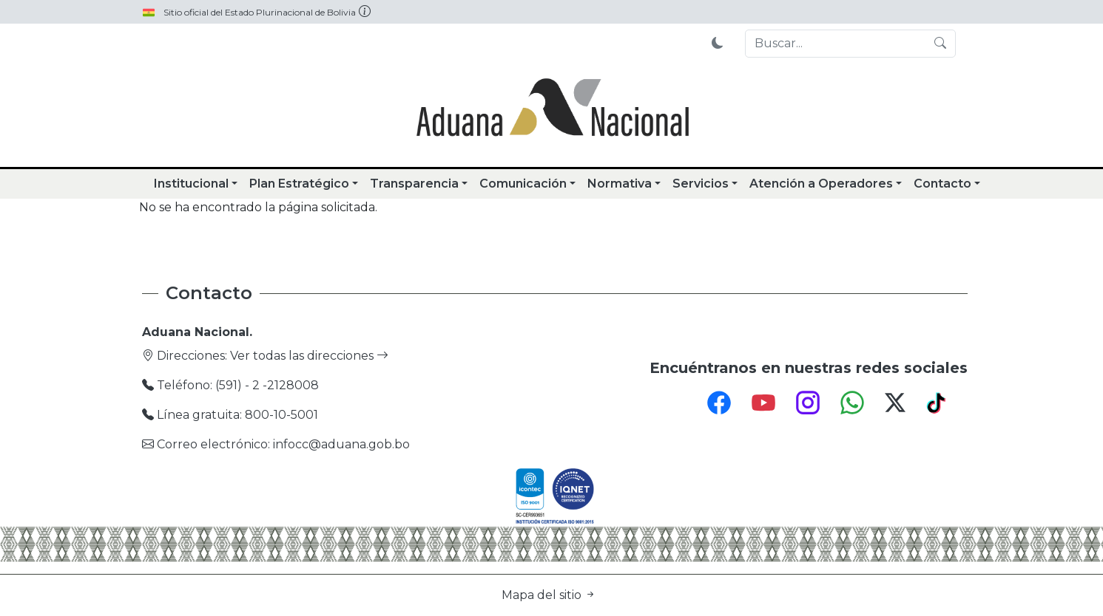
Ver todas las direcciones (309, 356)
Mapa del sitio (549, 595)
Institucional (191, 184)
